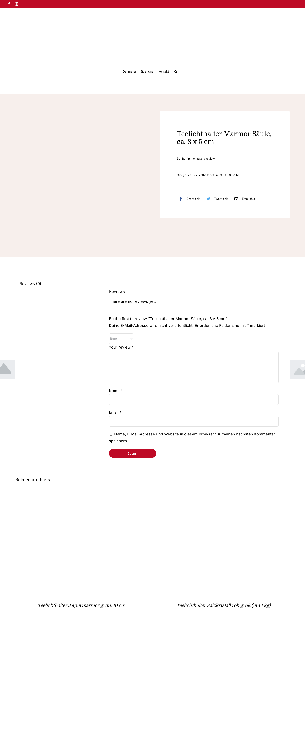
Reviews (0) (30, 283)
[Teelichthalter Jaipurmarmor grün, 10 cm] (68, 494)
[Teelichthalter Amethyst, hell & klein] (68, 635)
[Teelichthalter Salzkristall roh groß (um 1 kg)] (210, 494)
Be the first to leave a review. (196, 158)
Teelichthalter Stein (205, 175)
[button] (175, 71)
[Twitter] (216, 199)
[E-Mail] (243, 199)
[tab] (51, 283)
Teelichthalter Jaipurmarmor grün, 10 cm (81, 605)
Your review (121, 347)
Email (115, 412)
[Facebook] (188, 199)
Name (116, 391)
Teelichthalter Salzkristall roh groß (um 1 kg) (223, 605)
